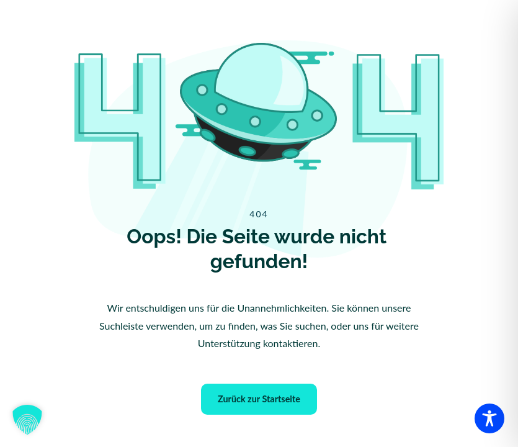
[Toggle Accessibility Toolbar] (489, 418)
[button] (27, 419)
